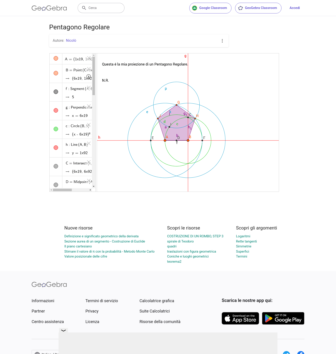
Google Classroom (209, 8)
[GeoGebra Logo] (49, 8)
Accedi (295, 8)
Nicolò (71, 40)
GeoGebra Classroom (257, 8)
